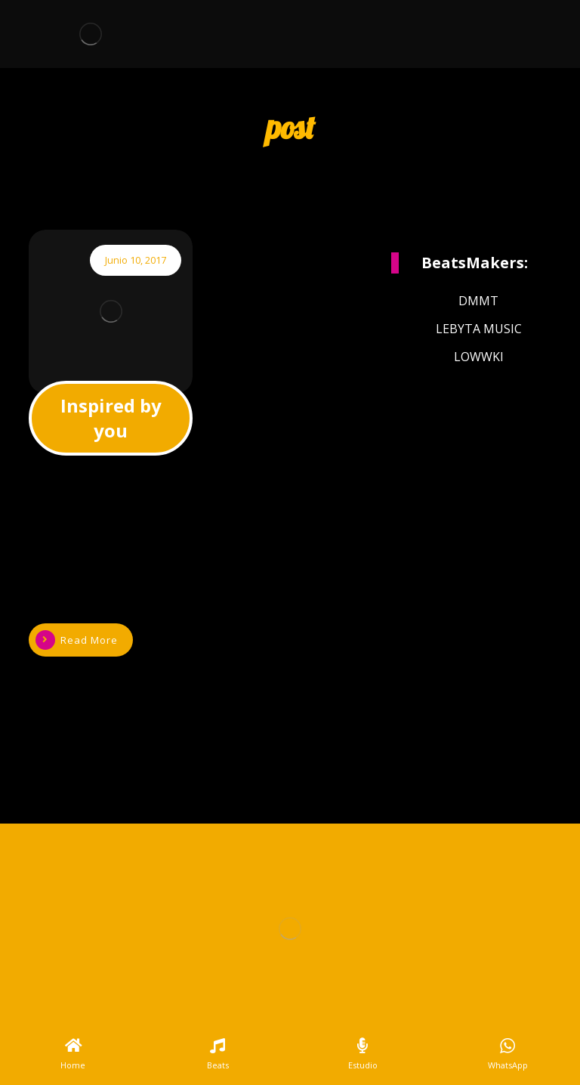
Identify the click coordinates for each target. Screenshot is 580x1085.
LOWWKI (479, 356)
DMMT (478, 300)
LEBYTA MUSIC (479, 328)
